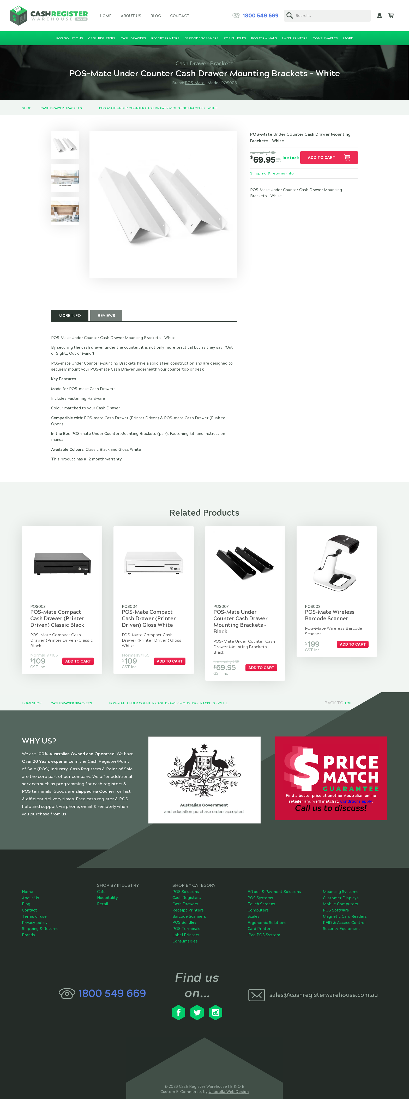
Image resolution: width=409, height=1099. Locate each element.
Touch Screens (261, 893)
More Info (70, 315)
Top (348, 692)
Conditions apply (356, 790)
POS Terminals (186, 917)
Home (106, 16)
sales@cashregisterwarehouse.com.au (323, 984)
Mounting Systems (340, 880)
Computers (258, 899)
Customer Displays (341, 887)
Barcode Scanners (189, 905)
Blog (156, 16)
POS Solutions (185, 880)
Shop (26, 108)
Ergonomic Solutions (267, 911)
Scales (254, 905)
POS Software (336, 899)
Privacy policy (34, 911)
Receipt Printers (188, 899)
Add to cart (321, 157)
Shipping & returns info (272, 173)
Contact (180, 16)
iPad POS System (264, 924)
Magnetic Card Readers (345, 905)
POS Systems (260, 887)
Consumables (185, 930)
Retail (102, 893)
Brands (28, 924)
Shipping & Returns (40, 918)
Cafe (101, 880)
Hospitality (107, 887)
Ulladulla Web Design (229, 1080)
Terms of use (34, 905)
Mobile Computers (340, 893)
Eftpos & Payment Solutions (274, 880)
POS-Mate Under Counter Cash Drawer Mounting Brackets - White (158, 108)
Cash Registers (186, 887)
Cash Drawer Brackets (61, 108)
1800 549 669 (261, 15)
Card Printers (260, 918)
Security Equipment (341, 918)
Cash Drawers (185, 893)
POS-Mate (194, 82)
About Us (131, 16)
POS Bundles (184, 911)
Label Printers (185, 924)
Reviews (106, 315)
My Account (379, 15)
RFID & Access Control (344, 911)
